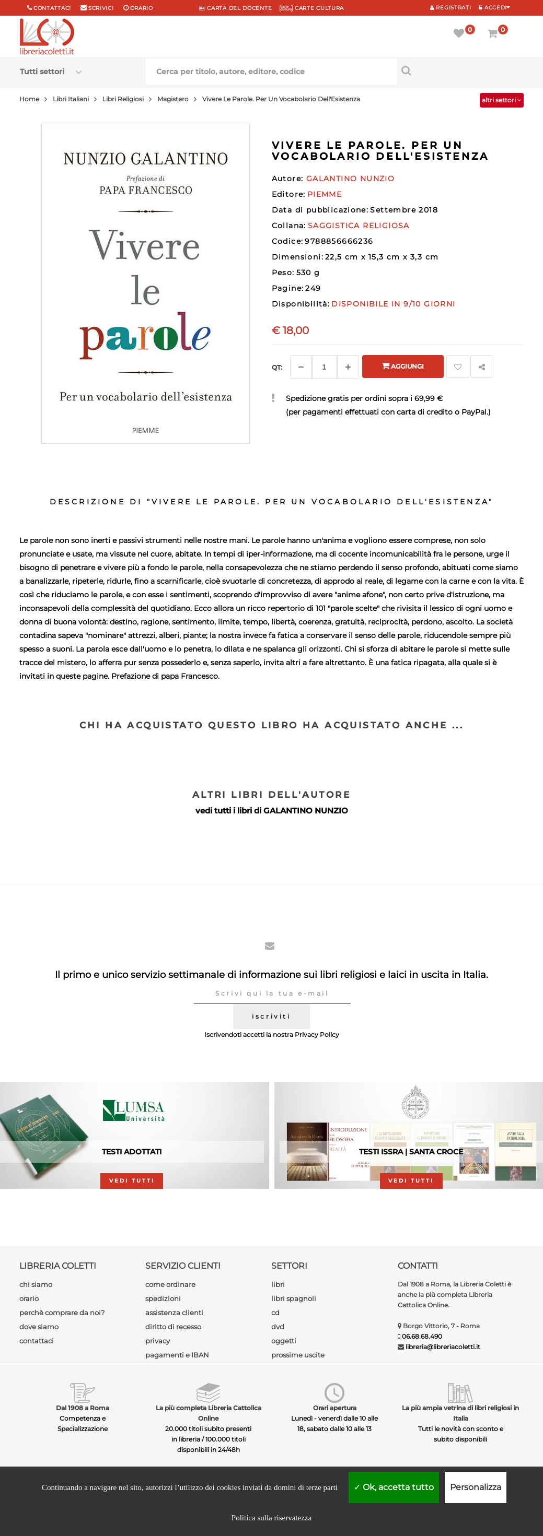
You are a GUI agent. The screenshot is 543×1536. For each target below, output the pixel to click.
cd (275, 1312)
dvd (277, 1326)
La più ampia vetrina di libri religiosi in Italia (460, 1413)
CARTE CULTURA (312, 8)
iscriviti (271, 1016)
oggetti (283, 1341)
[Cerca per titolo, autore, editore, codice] (460, 70)
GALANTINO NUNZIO (305, 811)
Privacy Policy (317, 1034)
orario (141, 8)
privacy (157, 1341)
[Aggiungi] (348, 367)
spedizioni (163, 1298)
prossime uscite (298, 1355)
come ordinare (170, 1284)
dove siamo (39, 1326)
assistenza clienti (174, 1312)
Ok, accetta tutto (394, 1487)
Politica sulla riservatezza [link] (271, 1518)
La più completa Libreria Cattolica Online (208, 1413)
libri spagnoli (293, 1298)
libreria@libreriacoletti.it (443, 1347)
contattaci (36, 1341)
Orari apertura (334, 1408)
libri (278, 1284)
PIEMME (324, 194)
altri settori (502, 100)
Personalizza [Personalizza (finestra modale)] (475, 1487)
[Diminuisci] (301, 367)
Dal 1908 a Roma (82, 1408)
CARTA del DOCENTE (235, 8)
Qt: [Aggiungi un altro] (277, 367)
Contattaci (52, 8)
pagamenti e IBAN (177, 1355)
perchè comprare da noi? (62, 1312)
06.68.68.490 (422, 1336)
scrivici (101, 8)
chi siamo (35, 1284)
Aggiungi (403, 365)
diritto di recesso (173, 1326)
